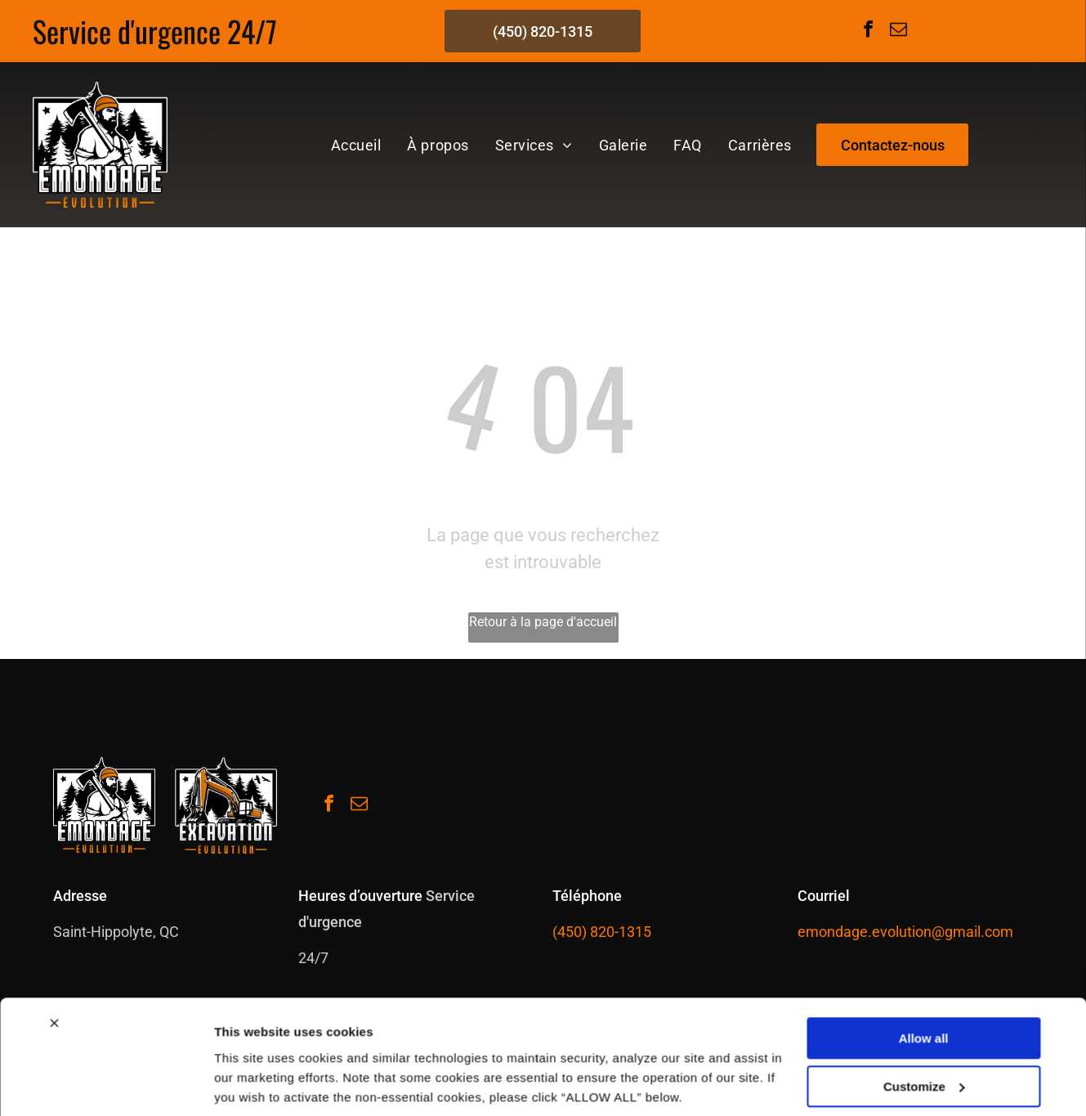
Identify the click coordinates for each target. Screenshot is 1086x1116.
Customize (924, 1028)
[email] (898, 31)
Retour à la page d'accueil (543, 622)
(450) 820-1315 (601, 931)
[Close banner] (54, 964)
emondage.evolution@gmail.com (905, 931)
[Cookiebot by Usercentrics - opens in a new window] (105, 1084)
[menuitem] (356, 145)
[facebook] (868, 31)
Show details (252, 1084)
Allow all (924, 980)
